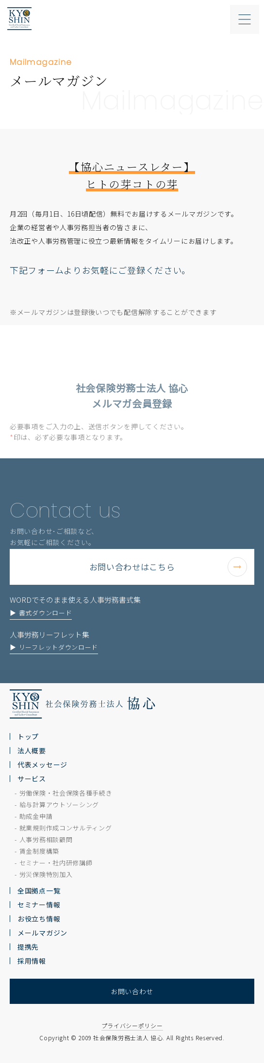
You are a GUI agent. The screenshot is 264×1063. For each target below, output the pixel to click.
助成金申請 (36, 816)
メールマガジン (42, 932)
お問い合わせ (132, 991)
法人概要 (31, 750)
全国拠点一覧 (38, 890)
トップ (28, 736)
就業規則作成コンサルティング (65, 828)
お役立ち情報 (38, 918)
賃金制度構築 (39, 851)
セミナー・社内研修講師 (56, 863)
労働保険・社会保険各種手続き (66, 793)
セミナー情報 (38, 904)
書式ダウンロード (45, 631)
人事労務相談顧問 (46, 839)
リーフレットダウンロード (58, 666)
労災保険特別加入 (46, 874)
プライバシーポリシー (132, 1025)
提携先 (28, 946)
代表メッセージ (42, 764)
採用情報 (31, 960)
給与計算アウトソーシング (59, 804)
